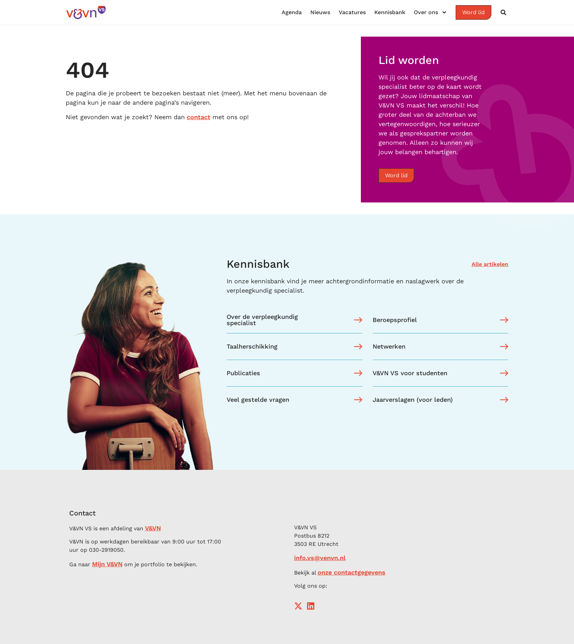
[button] (503, 12)
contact (198, 117)
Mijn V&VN (107, 564)
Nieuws (320, 12)
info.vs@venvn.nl (320, 557)
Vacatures (352, 12)
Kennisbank (389, 12)
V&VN (153, 528)
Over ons (430, 12)
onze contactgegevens (351, 572)
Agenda (292, 12)
